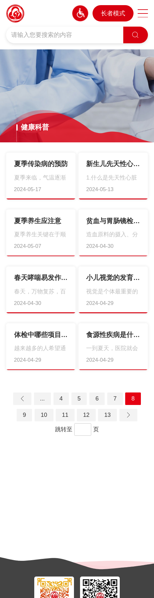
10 (44, 415)
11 (65, 415)
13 (107, 415)
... (42, 398)
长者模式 (113, 13)
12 (86, 415)
